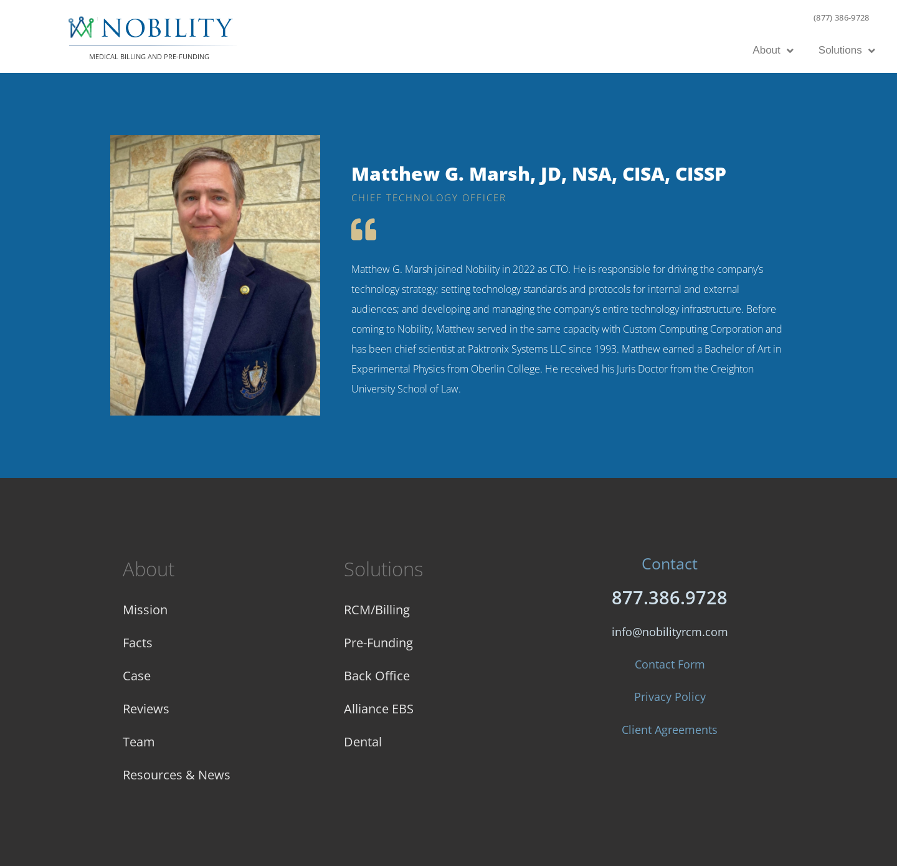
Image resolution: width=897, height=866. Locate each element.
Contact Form (670, 664)
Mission (145, 609)
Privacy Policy (670, 696)
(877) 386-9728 (842, 17)
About (772, 50)
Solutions (847, 50)
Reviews (146, 708)
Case (137, 675)
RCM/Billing (377, 609)
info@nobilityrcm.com (670, 631)
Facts (138, 642)
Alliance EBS (379, 708)
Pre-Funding (378, 642)
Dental (363, 741)
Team (139, 741)
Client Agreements (670, 729)
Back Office (377, 675)
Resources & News (176, 774)
